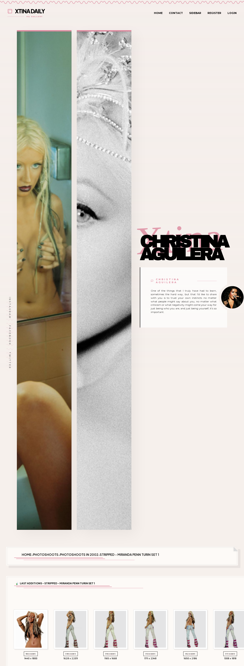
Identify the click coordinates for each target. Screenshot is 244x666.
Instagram (9, 308)
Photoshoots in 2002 (79, 554)
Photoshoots (45, 554)
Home (158, 13)
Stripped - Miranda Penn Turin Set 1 (129, 554)
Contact (176, 13)
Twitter (9, 360)
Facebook (9, 335)
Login (232, 13)
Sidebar (195, 13)
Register (214, 13)
